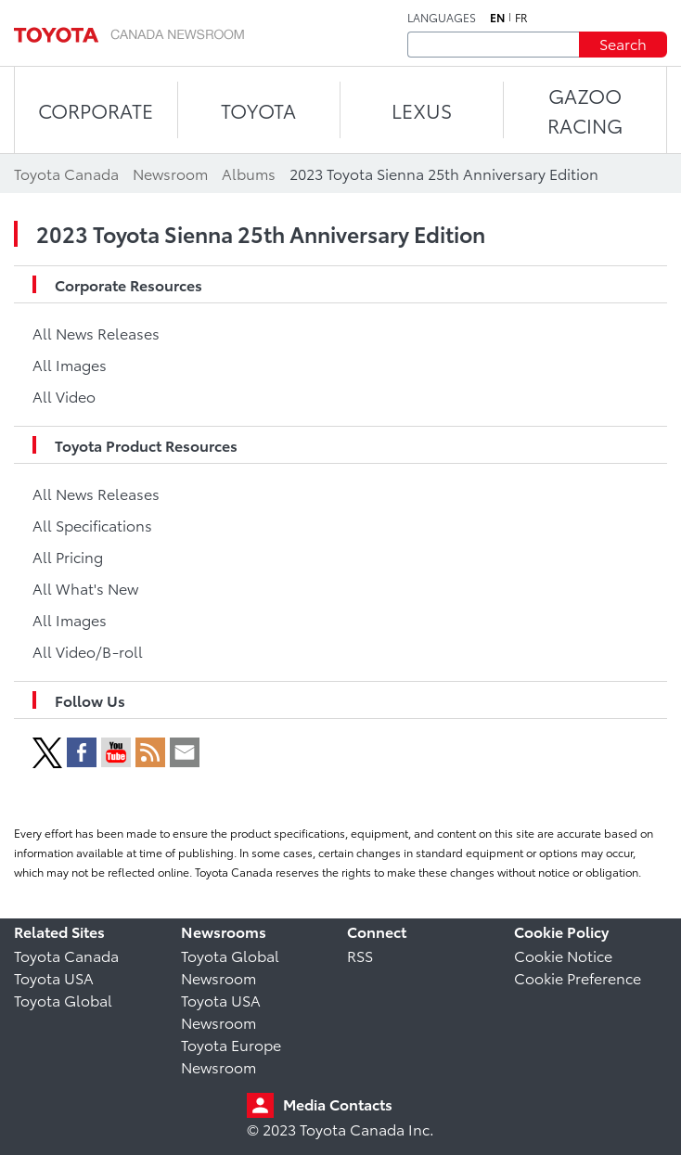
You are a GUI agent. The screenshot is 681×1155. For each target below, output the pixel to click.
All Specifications (92, 524)
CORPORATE (95, 109)
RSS (360, 955)
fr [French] (521, 17)
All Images (69, 364)
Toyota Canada (66, 955)
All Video (64, 395)
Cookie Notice (563, 955)
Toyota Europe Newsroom (231, 1055)
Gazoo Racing (585, 110)
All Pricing (67, 556)
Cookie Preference (577, 977)
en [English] (497, 17)
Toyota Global (63, 999)
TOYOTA (258, 109)
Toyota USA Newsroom (221, 1011)
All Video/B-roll (87, 650)
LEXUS (422, 109)
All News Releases (96, 332)
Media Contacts (337, 1103)
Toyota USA (54, 977)
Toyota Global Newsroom (230, 966)
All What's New (85, 587)
